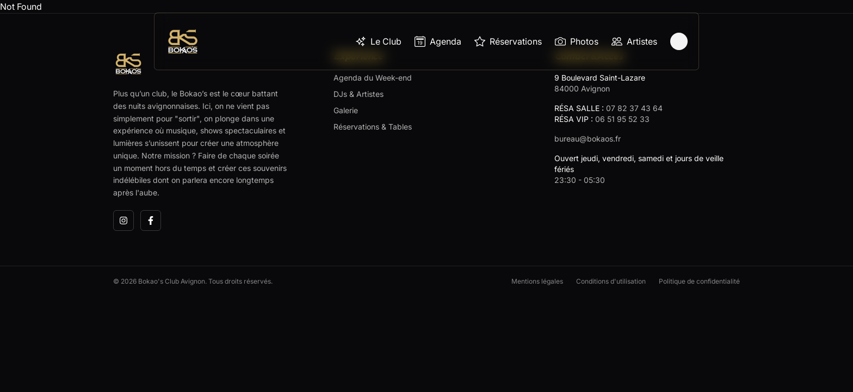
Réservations (508, 41)
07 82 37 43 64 (634, 108)
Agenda (438, 41)
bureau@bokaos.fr (587, 138)
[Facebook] (150, 220)
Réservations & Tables (372, 126)
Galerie (345, 110)
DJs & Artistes (358, 94)
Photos (576, 41)
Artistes (634, 41)
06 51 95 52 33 (622, 119)
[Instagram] (123, 220)
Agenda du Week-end (372, 77)
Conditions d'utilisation (611, 281)
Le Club (378, 41)
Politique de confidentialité (699, 281)
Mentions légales (537, 281)
